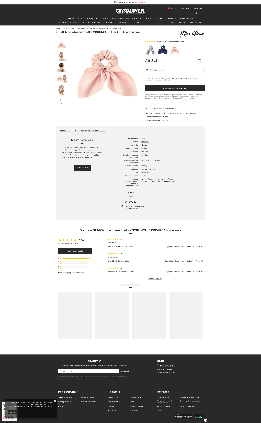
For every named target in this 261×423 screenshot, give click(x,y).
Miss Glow (145, 142)
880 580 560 (167, 365)
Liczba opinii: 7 (161, 41)
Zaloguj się (186, 8)
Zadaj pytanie (82, 168)
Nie (199, 246)
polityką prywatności (179, 79)
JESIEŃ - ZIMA (74, 18)
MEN (137, 23)
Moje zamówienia (136, 397)
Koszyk (132, 401)
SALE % (182, 23)
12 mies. (144, 145)
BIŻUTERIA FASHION (67, 23)
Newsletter (94, 362)
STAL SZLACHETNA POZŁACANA (97, 23)
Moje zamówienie (68, 391)
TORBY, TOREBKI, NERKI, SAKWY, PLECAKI (121, 18)
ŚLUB (148, 18)
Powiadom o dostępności (174, 88)
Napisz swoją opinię (75, 251)
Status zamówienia (65, 397)
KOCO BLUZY (92, 18)
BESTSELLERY (196, 23)
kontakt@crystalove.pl (164, 369)
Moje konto (114, 391)
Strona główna (60, 28)
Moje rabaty (112, 410)
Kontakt (61, 406)
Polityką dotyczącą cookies (17, 404)
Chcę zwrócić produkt (88, 401)
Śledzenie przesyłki (87, 397)
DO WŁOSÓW (185, 18)
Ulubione (198, 8)
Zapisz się (124, 371)
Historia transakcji (136, 406)
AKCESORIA (124, 23)
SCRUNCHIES (81, 28)
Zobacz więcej (155, 279)
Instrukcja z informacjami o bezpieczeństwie (135, 207)
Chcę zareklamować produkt (65, 402)
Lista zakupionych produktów (114, 402)
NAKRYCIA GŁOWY (165, 18)
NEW (173, 23)
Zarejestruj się (113, 397)
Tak (190, 246)
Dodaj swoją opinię (176, 41)
